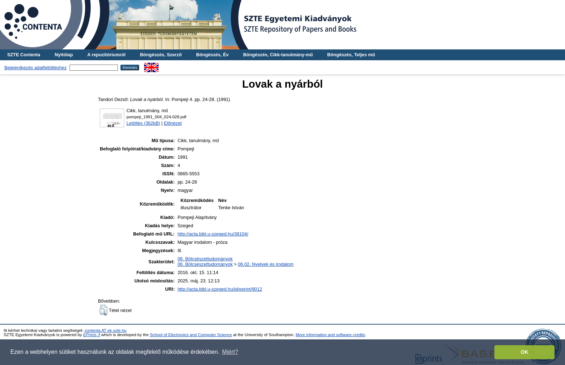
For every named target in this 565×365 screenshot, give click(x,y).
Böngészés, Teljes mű (351, 54)
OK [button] (525, 352)
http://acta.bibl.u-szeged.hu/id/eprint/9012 (220, 289)
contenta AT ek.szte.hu (105, 330)
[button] (103, 310)
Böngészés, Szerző (161, 54)
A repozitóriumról (106, 54)
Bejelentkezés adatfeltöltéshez (35, 67)
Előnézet (173, 123)
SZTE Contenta (23, 54)
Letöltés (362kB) (143, 123)
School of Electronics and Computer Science (191, 335)
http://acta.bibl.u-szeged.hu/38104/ (213, 234)
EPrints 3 (91, 335)
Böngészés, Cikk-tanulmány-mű (278, 54)
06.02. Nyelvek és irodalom (265, 264)
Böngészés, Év (212, 54)
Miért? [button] (230, 352)
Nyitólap (64, 54)
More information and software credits (330, 335)
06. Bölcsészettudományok (205, 258)
